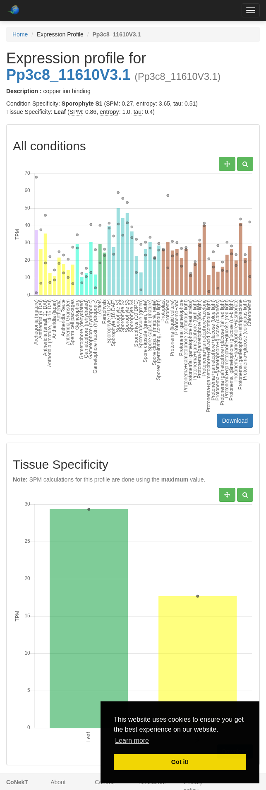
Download (235, 420)
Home (20, 34)
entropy (146, 103)
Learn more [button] (132, 740)
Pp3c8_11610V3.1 (68, 74)
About (58, 782)
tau (177, 103)
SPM (112, 103)
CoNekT (17, 782)
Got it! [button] (180, 762)
